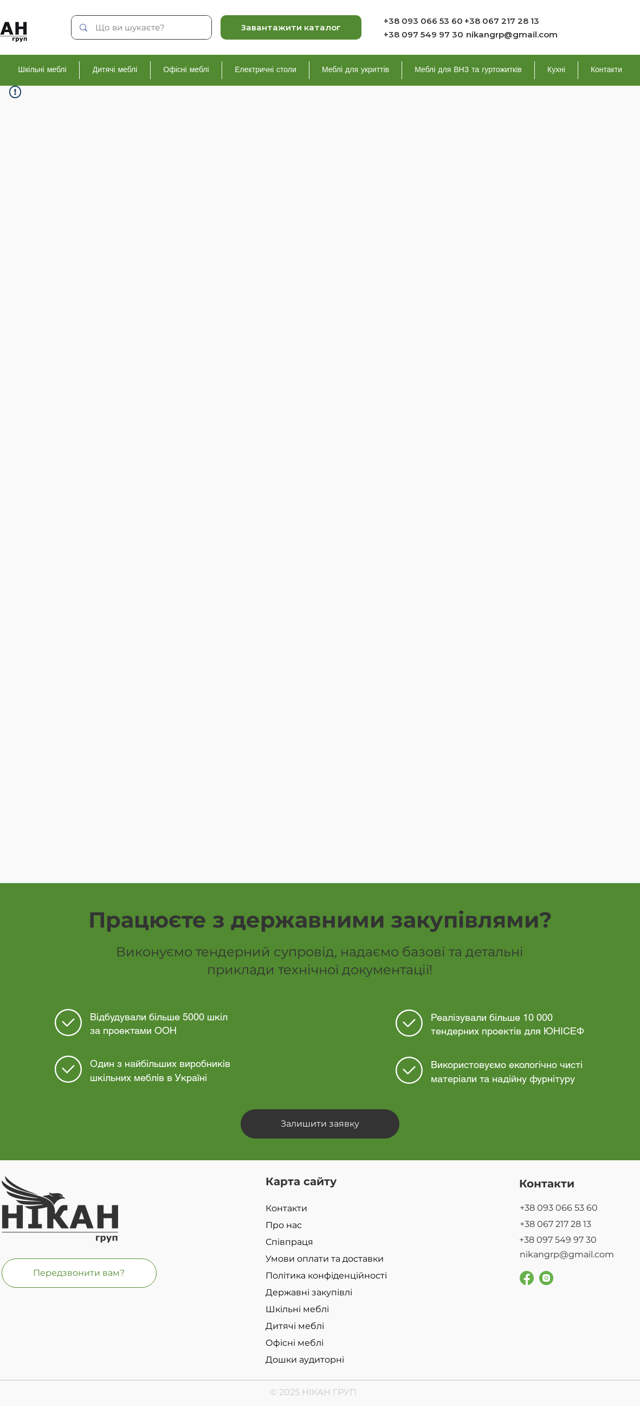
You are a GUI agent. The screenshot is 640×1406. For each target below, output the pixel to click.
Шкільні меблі (297, 1309)
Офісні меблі (295, 1343)
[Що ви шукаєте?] (142, 27)
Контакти (286, 1208)
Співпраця (289, 1242)
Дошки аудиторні (305, 1359)
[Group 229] (546, 1278)
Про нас (284, 1225)
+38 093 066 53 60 (423, 21)
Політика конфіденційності (326, 1275)
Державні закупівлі (309, 1292)
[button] (320, 1124)
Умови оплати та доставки (325, 1259)
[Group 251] (527, 1278)
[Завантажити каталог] (291, 27)
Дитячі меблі (295, 1326)
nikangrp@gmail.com (512, 34)
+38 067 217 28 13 (501, 21)
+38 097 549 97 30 (423, 34)
